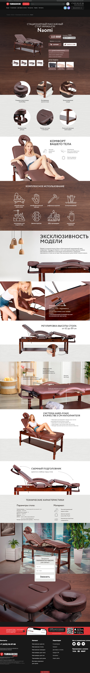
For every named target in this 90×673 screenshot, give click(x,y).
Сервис (36, 7)
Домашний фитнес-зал (77, 7)
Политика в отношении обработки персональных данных (9, 649)
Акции (7, 7)
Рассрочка (30, 7)
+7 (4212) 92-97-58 (8, 644)
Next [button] (43, 63)
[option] (16, 63)
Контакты (41, 7)
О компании (13, 7)
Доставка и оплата (22, 7)
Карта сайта (56, 658)
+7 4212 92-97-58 (77, 3)
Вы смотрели (45, 672)
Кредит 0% (56, 652)
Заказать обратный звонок (79, 4)
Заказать (45, 576)
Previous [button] (11, 63)
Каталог (55, 647)
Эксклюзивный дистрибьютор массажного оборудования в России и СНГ (70, 0)
